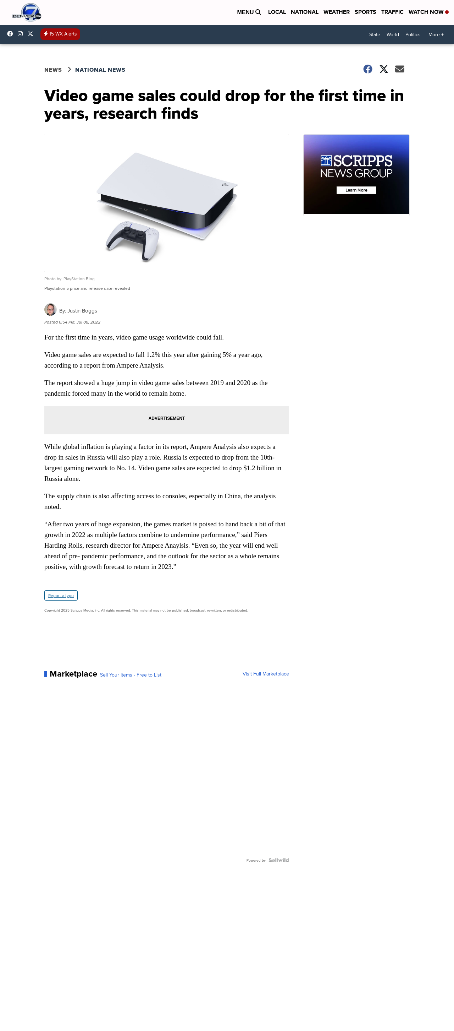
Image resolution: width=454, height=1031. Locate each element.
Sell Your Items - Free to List (130, 674)
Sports (365, 12)
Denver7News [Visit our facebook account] (11, 34)
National (305, 12)
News (53, 70)
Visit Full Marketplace (266, 673)
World (393, 34)
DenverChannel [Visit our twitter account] (32, 34)
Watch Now (429, 12)
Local (277, 12)
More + (436, 34)
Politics (413, 34)
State (374, 34)
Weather (336, 12)
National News (100, 70)
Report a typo (61, 595)
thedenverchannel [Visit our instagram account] (22, 34)
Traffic (392, 12)
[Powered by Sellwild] (278, 860)
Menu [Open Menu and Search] (249, 12)
